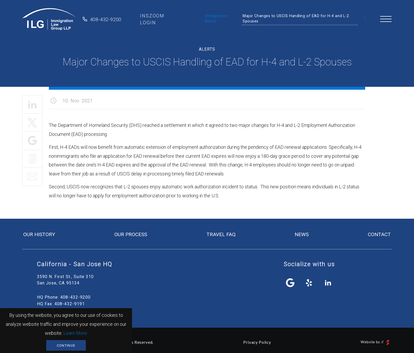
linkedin (327, 282)
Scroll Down (365, 17)
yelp (309, 282)
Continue (66, 345)
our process (130, 234)
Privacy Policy (257, 342)
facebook (290, 282)
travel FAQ (221, 234)
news (302, 234)
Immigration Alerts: (216, 18)
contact (379, 234)
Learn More (75, 333)
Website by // (375, 342)
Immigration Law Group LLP (49, 19)
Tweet (32, 122)
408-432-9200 (106, 19)
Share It (32, 140)
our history (39, 234)
